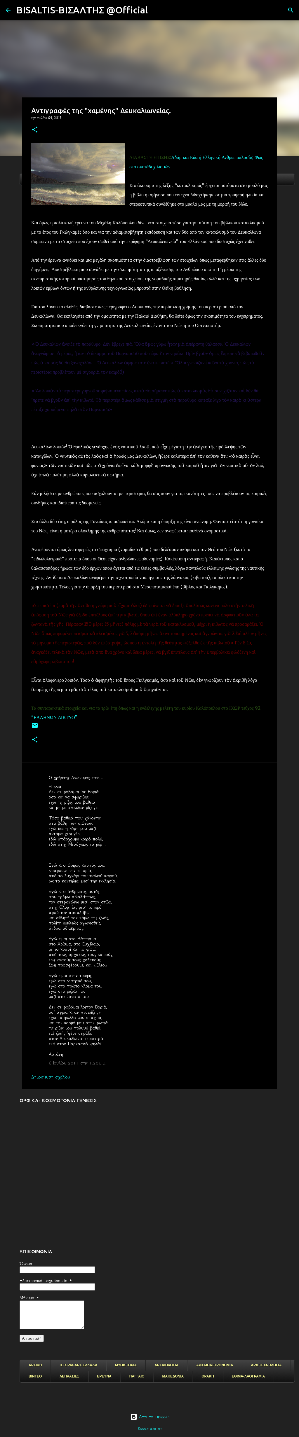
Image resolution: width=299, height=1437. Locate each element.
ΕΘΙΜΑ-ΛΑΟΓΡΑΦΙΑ (248, 1376)
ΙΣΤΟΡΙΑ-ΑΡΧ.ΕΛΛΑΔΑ (78, 1365)
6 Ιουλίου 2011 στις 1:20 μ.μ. (77, 1063)
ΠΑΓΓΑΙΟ (137, 1376)
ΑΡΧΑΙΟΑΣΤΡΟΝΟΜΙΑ (214, 1365)
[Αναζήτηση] (155, 10)
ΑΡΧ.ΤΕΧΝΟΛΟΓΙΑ (266, 1365)
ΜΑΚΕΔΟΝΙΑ (173, 1376)
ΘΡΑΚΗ (207, 1376)
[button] (34, 130)
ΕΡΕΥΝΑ (104, 1376)
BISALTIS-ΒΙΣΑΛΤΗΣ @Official (82, 10)
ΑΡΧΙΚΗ (35, 1365)
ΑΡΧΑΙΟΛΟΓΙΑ (166, 1365)
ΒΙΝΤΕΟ (35, 1376)
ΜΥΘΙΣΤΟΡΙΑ (126, 1365)
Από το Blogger (149, 1416)
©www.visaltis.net (149, 1429)
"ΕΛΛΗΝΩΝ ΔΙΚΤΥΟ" (54, 717)
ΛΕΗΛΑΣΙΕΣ (69, 1376)
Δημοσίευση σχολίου (50, 1077)
